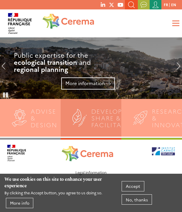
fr (166, 4)
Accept (133, 186)
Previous (6, 68)
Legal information (91, 172)
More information (85, 83)
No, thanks (137, 200)
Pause (6, 94)
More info (19, 203)
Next (176, 68)
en (173, 4)
